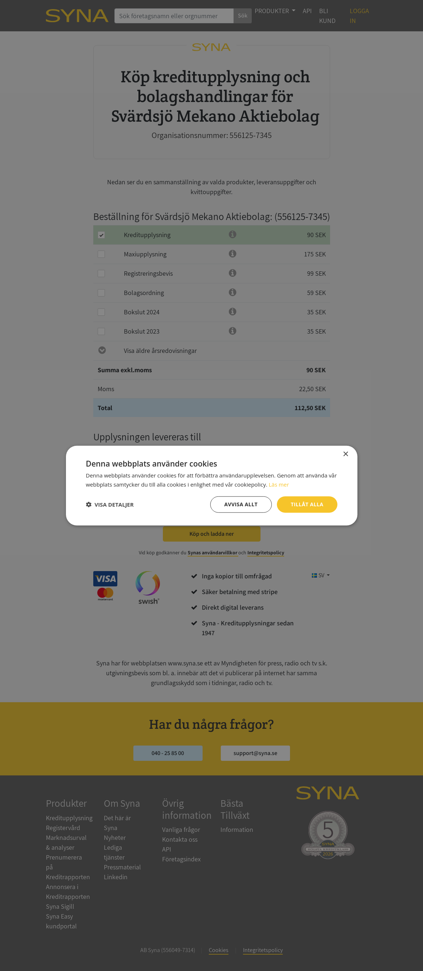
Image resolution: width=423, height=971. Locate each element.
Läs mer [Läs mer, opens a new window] (279, 484)
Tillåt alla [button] (307, 504)
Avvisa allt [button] (241, 504)
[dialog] (211, 485)
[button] (110, 504)
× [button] (345, 454)
